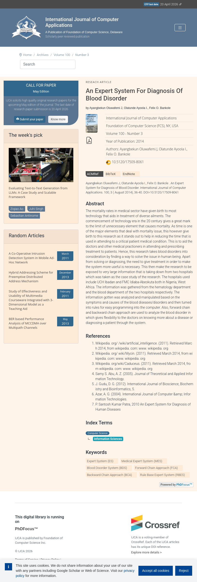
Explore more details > (146, 552)
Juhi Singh (36, 209)
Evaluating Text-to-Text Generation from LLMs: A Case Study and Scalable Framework (38, 192)
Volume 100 (62, 55)
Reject (184, 571)
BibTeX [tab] (111, 174)
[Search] (48, 64)
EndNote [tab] (129, 174)
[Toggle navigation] (180, 27)
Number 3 (82, 55)
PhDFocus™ (26, 529)
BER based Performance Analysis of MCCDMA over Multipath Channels (27, 323)
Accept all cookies (155, 571)
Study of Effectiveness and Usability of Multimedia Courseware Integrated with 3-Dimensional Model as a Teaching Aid (31, 300)
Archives (43, 55)
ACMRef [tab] (92, 174)
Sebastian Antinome (24, 215)
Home (27, 55)
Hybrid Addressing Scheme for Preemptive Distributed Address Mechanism (31, 276)
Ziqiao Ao (16, 209)
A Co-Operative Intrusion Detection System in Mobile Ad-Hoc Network (31, 257)
